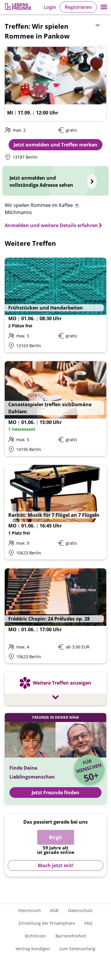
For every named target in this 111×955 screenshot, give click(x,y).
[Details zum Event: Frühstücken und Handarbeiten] (55, 305)
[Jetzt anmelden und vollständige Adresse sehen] (55, 181)
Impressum (29, 910)
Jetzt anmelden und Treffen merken (55, 144)
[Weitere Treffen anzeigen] (55, 689)
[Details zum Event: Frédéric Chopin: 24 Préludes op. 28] (55, 615)
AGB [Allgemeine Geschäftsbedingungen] (54, 910)
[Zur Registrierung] (18, 7)
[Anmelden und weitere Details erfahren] (54, 225)
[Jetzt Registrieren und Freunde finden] (55, 758)
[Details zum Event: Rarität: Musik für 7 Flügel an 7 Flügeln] (55, 512)
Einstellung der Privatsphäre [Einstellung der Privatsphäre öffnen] (47, 923)
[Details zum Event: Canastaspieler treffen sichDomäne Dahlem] (55, 408)
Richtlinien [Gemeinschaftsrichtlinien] (35, 936)
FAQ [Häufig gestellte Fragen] (88, 923)
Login (50, 7)
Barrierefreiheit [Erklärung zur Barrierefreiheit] (71, 936)
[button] (104, 7)
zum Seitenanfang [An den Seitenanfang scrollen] (77, 948)
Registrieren (78, 7)
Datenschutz (80, 910)
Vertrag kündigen (33, 948)
